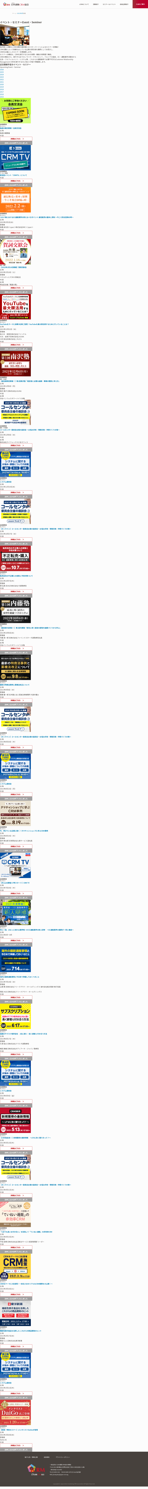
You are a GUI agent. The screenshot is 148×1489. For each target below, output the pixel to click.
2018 (2, 89)
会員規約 (47, 1457)
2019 (2, 87)
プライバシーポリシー (63, 1457)
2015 (2, 97)
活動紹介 (96, 4)
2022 (2, 79)
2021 (2, 82)
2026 (2, 69)
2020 (2, 84)
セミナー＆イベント (109, 4)
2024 (2, 74)
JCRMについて (84, 4)
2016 (2, 94)
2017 (2, 92)
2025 (2, 72)
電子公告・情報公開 (31, 1457)
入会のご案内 (140, 4)
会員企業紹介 (124, 4)
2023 (2, 77)
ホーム (14, 13)
